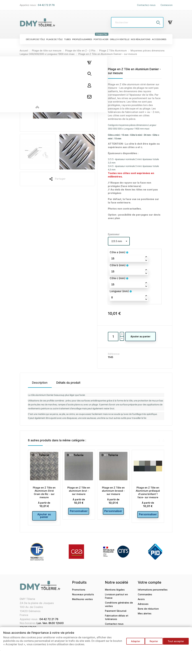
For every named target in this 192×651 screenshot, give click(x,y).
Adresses (143, 606)
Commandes (145, 596)
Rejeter (152, 642)
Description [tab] (39, 382)
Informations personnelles (153, 592)
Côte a (117, 252)
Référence (114, 353)
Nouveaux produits (83, 596)
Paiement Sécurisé (115, 613)
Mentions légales (115, 592)
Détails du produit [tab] (68, 382)
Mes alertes (144, 616)
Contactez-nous (146, 5)
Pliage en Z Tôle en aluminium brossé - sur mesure (113, 491)
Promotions (78, 592)
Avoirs (141, 601)
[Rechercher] (137, 22)
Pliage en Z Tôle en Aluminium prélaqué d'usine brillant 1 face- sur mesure (148, 492)
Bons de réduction (148, 611)
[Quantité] (113, 336)
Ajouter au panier (140, 336)
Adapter (132, 642)
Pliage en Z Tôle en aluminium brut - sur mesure (78, 491)
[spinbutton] (129, 258)
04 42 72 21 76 (48, 621)
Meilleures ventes (82, 601)
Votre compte (149, 585)
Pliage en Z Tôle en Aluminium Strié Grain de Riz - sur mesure (44, 492)
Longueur (119, 291)
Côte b (117, 265)
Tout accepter (176, 642)
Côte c (117, 278)
